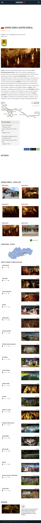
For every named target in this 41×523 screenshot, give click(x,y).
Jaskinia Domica (5, 185)
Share (27, 149)
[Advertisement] (20, 14)
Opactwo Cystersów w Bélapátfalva (9, 475)
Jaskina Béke (5, 278)
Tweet (33, 149)
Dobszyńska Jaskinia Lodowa (8, 423)
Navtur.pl (10, 521)
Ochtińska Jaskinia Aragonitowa (9, 344)
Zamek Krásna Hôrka (6, 331)
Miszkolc (4, 462)
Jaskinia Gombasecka (6, 291)
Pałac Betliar (5, 357)
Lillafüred (4, 396)
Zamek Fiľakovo (5, 488)
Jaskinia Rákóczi (5, 318)
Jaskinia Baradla (5, 265)
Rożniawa (4, 304)
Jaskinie (23, 507)
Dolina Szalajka (5, 449)
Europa (17, 34)
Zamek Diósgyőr (5, 436)
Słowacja (23, 34)
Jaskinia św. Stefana (6, 409)
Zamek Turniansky (6, 370)
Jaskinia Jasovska (5, 383)
